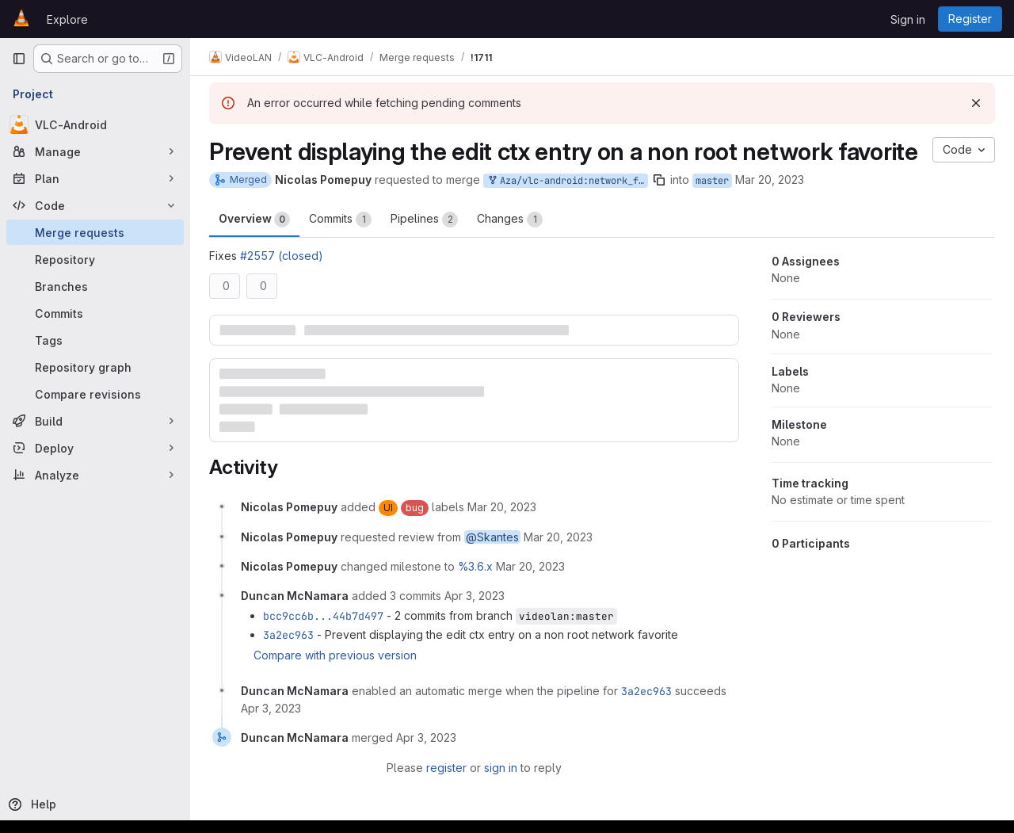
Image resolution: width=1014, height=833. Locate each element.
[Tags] (95, 340)
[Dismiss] (975, 103)
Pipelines (424, 219)
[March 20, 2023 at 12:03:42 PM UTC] (501, 507)
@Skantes (492, 537)
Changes (510, 219)
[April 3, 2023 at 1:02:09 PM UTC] (474, 595)
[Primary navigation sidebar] (19, 58)
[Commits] (95, 313)
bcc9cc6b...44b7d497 (323, 616)
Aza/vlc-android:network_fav (567, 181)
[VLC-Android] (95, 124)
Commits (340, 219)
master (712, 180)
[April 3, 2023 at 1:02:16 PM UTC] (271, 708)
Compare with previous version (335, 655)
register (446, 767)
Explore (67, 19)
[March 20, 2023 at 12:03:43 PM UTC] (558, 537)
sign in (500, 767)
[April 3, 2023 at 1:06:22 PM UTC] (426, 737)
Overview (254, 219)
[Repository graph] (95, 367)
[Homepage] (21, 19)
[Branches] (95, 286)
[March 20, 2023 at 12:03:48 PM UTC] (530, 566)
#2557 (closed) (281, 255)
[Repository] (95, 259)
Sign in (907, 19)
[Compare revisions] (95, 394)
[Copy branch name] (659, 179)
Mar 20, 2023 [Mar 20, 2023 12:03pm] (769, 179)
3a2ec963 (288, 635)
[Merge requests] (95, 232)
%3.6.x (475, 566)
